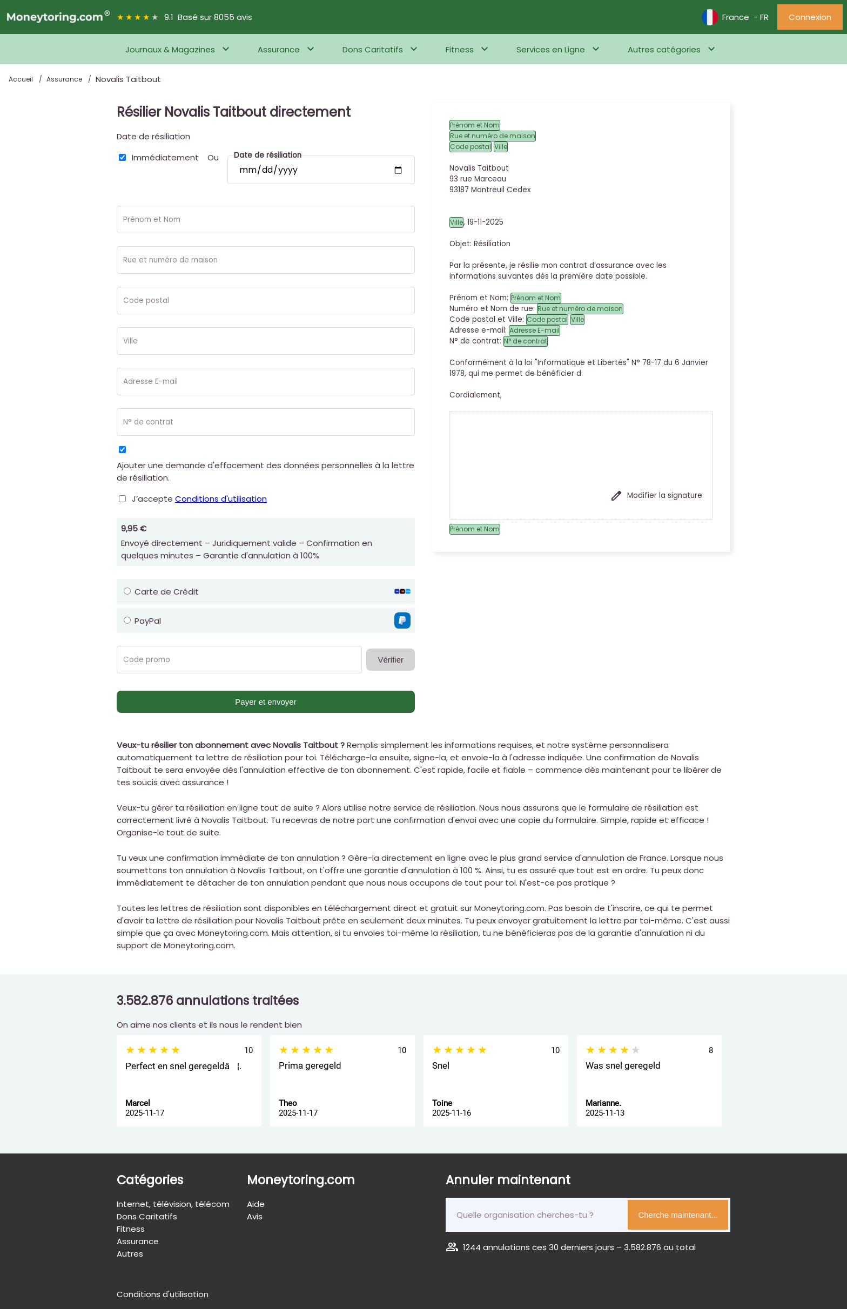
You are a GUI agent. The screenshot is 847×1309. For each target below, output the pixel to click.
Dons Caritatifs (372, 49)
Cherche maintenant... (678, 1214)
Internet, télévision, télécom (173, 1204)
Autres (130, 1253)
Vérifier (391, 659)
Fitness (460, 49)
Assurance (279, 49)
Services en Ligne (550, 49)
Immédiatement (165, 157)
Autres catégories (664, 49)
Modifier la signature (656, 495)
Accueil (22, 79)
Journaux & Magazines (170, 49)
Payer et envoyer (265, 701)
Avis (255, 1216)
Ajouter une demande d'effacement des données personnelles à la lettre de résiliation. (265, 471)
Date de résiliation (153, 136)
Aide (256, 1204)
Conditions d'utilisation (221, 498)
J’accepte (199, 498)
